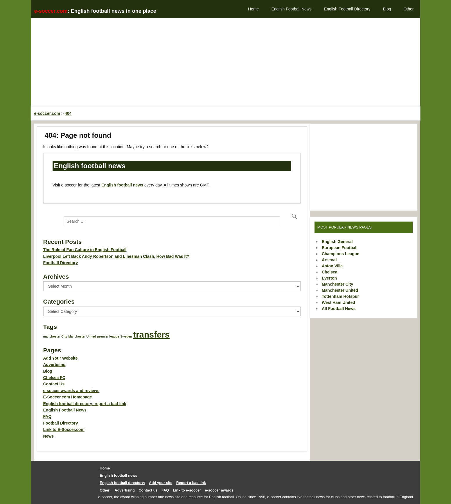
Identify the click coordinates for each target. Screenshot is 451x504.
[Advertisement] (206, 65)
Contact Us (54, 384)
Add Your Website (60, 358)
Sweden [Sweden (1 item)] (126, 336)
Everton (329, 278)
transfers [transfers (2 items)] (151, 334)
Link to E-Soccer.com (64, 429)
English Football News (291, 9)
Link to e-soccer (187, 490)
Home (253, 9)
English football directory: (122, 483)
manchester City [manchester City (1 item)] (55, 336)
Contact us (148, 490)
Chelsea (329, 272)
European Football (339, 247)
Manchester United (340, 290)
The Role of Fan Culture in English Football (85, 249)
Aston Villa (332, 266)
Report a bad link (191, 483)
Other (408, 9)
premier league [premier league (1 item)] (108, 336)
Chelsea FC (54, 377)
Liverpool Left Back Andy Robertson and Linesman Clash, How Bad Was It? (116, 256)
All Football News (339, 308)
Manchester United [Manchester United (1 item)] (82, 336)
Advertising (54, 364)
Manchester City (337, 284)
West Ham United (338, 302)
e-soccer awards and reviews (71, 390)
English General (337, 241)
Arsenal (329, 260)
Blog (387, 9)
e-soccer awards (219, 490)
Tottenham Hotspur (340, 296)
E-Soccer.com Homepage (67, 397)
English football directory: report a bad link (84, 403)
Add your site (160, 483)
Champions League (340, 253)
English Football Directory (347, 9)
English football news (122, 185)
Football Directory (60, 262)
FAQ (47, 416)
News (48, 436)
